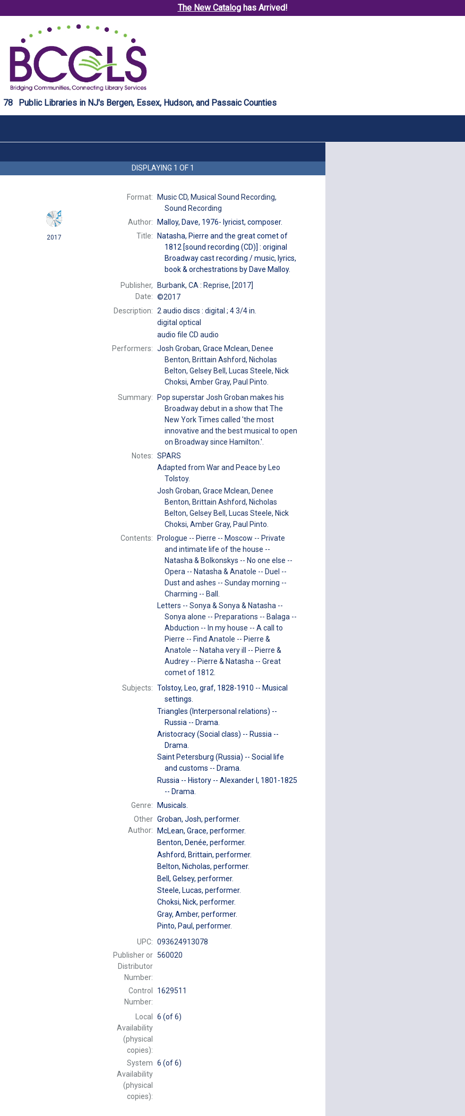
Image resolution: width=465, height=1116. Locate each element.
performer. (198, 819)
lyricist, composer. (219, 222)
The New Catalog (209, 8)
